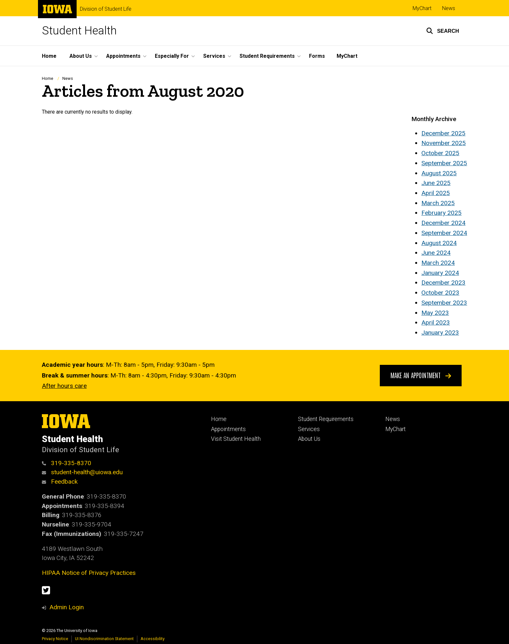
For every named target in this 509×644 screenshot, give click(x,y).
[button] (442, 30)
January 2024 (440, 273)
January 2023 (440, 332)
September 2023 (444, 302)
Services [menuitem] (214, 56)
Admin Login (66, 607)
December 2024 (443, 223)
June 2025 (436, 183)
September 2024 (444, 233)
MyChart (422, 8)
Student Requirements (326, 419)
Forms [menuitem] (317, 56)
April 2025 (435, 193)
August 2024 (439, 243)
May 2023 (435, 312)
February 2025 (441, 213)
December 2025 (443, 133)
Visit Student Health (236, 439)
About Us (309, 439)
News (448, 8)
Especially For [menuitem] (172, 56)
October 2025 (440, 153)
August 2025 (439, 173)
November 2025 (443, 143)
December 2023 (443, 282)
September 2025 (444, 163)
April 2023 (435, 322)
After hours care (64, 386)
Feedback (60, 481)
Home (47, 78)
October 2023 (440, 292)
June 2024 (436, 252)
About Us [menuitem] (80, 56)
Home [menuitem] (49, 56)
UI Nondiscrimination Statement (104, 638)
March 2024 (438, 262)
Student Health (79, 30)
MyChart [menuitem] (347, 56)
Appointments (228, 429)
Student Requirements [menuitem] (267, 56)
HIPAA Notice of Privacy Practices (89, 572)
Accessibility (153, 638)
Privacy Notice (55, 638)
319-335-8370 (66, 463)
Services (309, 429)
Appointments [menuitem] (123, 56)
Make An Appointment (421, 375)
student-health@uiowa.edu (82, 472)
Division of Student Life (105, 9)
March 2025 (438, 203)
